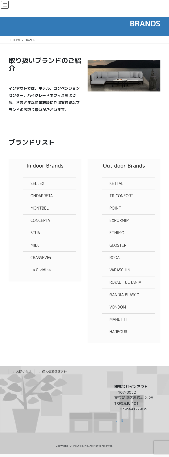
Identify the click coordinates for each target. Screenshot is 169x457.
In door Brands (45, 165)
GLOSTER (117, 245)
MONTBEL (40, 208)
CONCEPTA (40, 220)
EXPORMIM (119, 220)
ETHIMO (116, 233)
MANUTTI (118, 319)
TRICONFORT (121, 196)
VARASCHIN (119, 270)
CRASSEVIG (41, 257)
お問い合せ (21, 371)
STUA (35, 233)
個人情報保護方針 (52, 371)
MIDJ (35, 245)
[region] (124, 75)
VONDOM (117, 307)
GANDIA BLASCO (124, 295)
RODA (114, 257)
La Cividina (41, 270)
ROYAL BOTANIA (125, 282)
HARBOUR (118, 332)
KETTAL (116, 183)
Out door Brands (124, 165)
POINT (115, 208)
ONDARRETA (42, 196)
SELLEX (37, 183)
